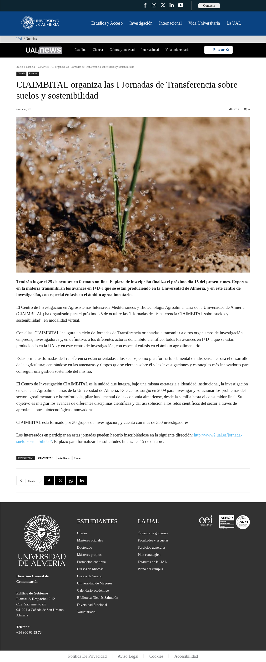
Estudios (33, 74)
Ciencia (30, 66)
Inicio (19, 66)
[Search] (220, 50)
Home (77, 458)
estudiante (64, 458)
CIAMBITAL (45, 458)
